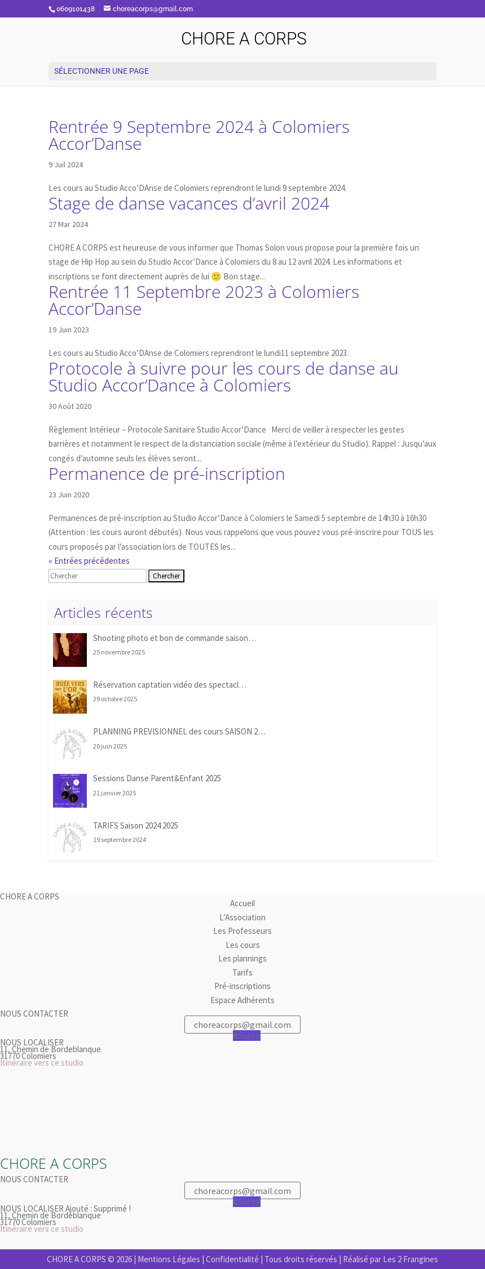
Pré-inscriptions (242, 986)
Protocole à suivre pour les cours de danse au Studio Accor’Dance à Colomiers (223, 377)
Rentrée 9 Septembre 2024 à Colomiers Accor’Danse (199, 135)
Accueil (242, 903)
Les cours (243, 944)
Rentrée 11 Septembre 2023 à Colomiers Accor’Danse (203, 300)
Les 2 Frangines (410, 1259)
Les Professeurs (242, 930)
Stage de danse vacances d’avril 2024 (188, 203)
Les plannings (242, 958)
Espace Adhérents (242, 1000)
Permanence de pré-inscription (166, 473)
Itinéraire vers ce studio (41, 1062)
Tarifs (242, 972)
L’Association (242, 917)
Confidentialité (232, 1259)
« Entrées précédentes (89, 560)
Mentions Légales (169, 1259)
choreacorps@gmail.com (242, 1024)
